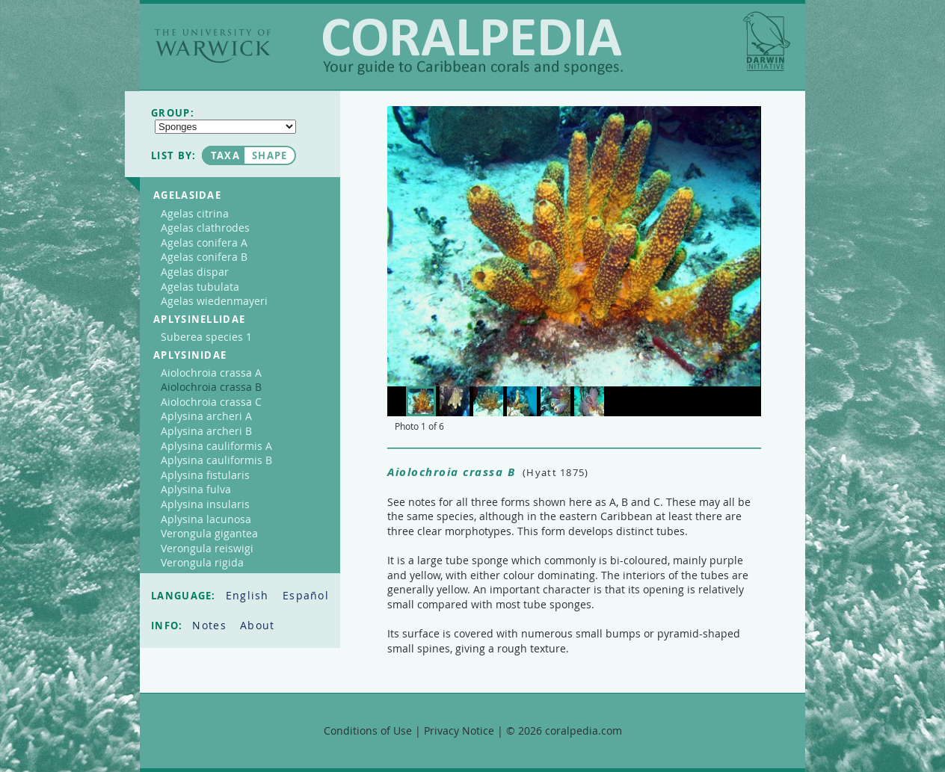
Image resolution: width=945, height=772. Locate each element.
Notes (211, 625)
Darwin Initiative (766, 41)
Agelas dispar (195, 272)
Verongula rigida (202, 562)
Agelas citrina (195, 213)
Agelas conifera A (204, 242)
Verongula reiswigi (207, 548)
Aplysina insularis (205, 504)
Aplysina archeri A (206, 416)
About (257, 625)
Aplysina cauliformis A (216, 446)
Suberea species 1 (206, 337)
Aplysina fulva (196, 489)
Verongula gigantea (209, 533)
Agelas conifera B (204, 257)
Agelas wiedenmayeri (214, 301)
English (249, 595)
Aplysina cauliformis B (216, 460)
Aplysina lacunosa (206, 519)
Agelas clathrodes (205, 227)
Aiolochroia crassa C (211, 402)
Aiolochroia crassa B (211, 387)
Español (306, 595)
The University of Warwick (213, 46)
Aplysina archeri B (206, 431)
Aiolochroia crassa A (211, 372)
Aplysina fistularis (205, 475)
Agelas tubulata (200, 287)
